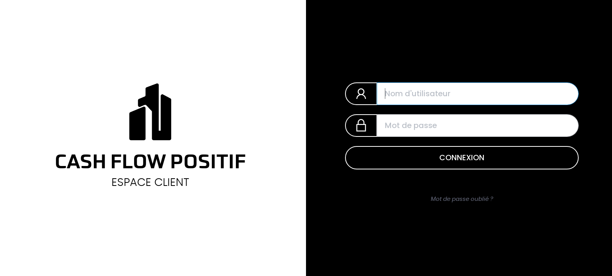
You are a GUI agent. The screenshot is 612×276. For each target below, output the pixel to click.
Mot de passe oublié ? (462, 199)
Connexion (461, 157)
